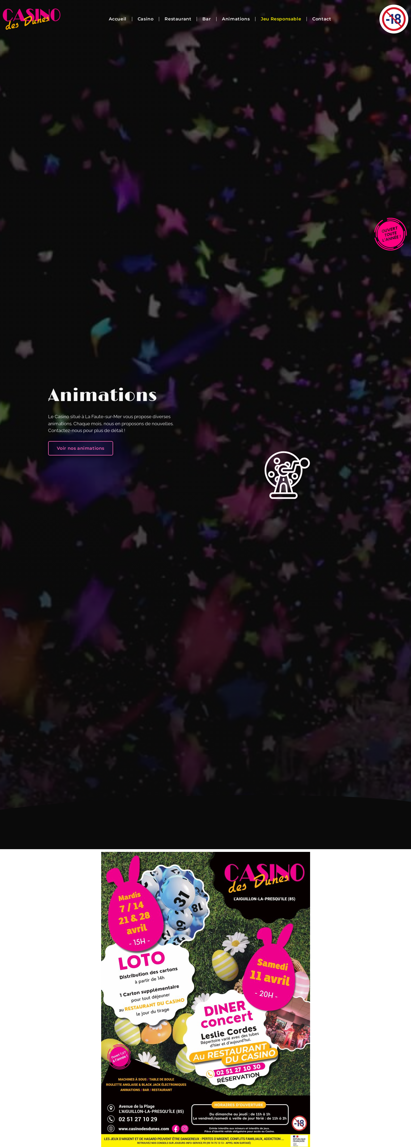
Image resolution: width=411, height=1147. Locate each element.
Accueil (117, 19)
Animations (236, 19)
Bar (206, 19)
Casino (146, 19)
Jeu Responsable (281, 19)
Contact (321, 19)
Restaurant (178, 19)
